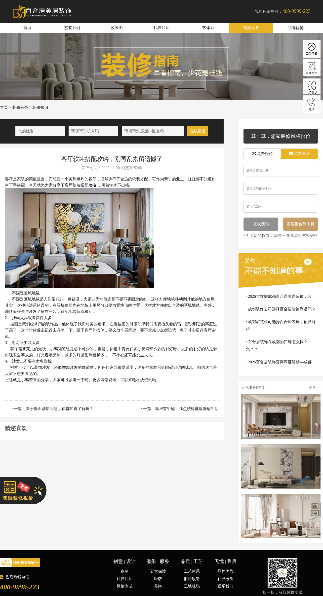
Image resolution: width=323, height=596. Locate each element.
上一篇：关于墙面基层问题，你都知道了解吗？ (51, 409)
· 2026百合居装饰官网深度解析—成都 (279, 362)
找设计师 (161, 28)
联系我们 (225, 586)
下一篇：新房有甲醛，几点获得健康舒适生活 (178, 409)
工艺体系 (206, 28)
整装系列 (72, 28)
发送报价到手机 (301, 224)
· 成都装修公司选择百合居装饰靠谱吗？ (281, 309)
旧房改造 (192, 579)
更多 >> (315, 387)
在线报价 (225, 579)
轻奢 (158, 579)
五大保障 (158, 571)
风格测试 (124, 586)
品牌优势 (296, 28)
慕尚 (158, 586)
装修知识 (40, 107)
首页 (27, 28)
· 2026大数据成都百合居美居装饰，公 (279, 296)
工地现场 (192, 586)
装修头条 (251, 28)
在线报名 (198, 131)
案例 (124, 571)
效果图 (117, 28)
